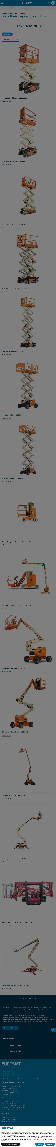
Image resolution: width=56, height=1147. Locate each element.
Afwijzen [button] (40, 1144)
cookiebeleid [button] (13, 1135)
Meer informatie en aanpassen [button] (11, 1144)
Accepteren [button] (49, 1144)
